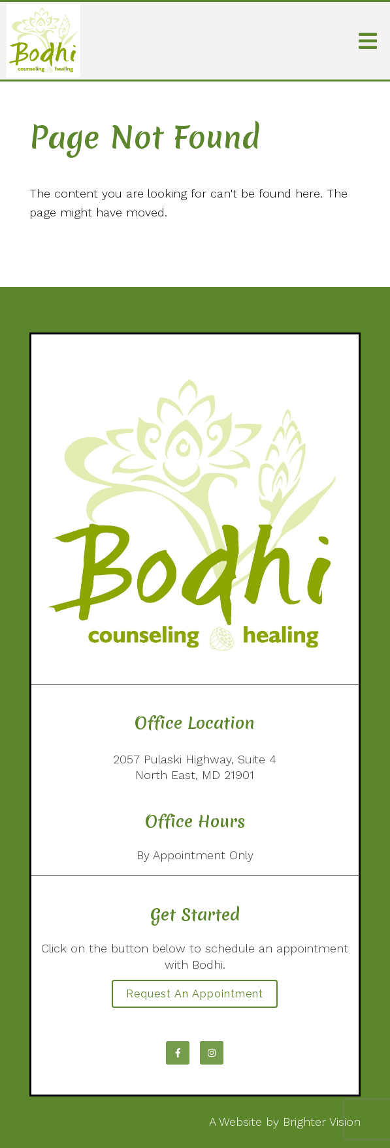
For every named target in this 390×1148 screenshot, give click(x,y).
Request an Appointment (194, 994)
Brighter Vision (322, 1121)
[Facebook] (177, 1053)
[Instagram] (211, 1053)
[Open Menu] (368, 41)
